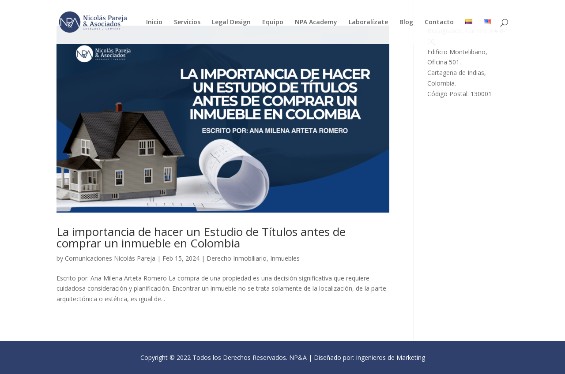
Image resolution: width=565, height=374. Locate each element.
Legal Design (231, 22)
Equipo (272, 22)
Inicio (154, 22)
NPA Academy (316, 22)
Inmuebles (285, 258)
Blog (406, 22)
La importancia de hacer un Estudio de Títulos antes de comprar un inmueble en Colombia (201, 237)
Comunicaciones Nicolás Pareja (110, 258)
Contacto (439, 22)
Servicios (187, 22)
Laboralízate (368, 22)
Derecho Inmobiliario (237, 258)
